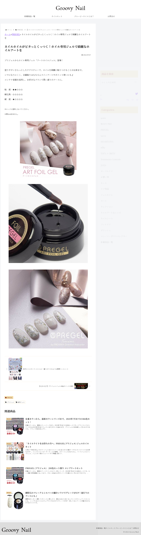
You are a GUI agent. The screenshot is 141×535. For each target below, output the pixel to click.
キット (104, 140)
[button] (136, 39)
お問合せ (135, 528)
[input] (119, 39)
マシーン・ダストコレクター (114, 193)
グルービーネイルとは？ (120, 528)
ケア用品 (105, 145)
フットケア (106, 181)
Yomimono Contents (111, 116)
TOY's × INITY (108, 110)
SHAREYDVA (107, 98)
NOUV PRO (106, 80)
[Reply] (136, 57)
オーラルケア (107, 128)
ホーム (8, 34)
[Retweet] (128, 57)
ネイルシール (107, 175)
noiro (103, 75)
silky (103, 104)
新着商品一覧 (107, 199)
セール (104, 157)
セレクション (107, 163)
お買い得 (105, 134)
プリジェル (9, 402)
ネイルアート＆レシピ (111, 169)
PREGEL (16, 34)
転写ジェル (20, 402)
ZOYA (103, 122)
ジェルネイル (107, 151)
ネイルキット (105, 528)
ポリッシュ (106, 187)
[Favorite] (133, 57)
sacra (103, 92)
